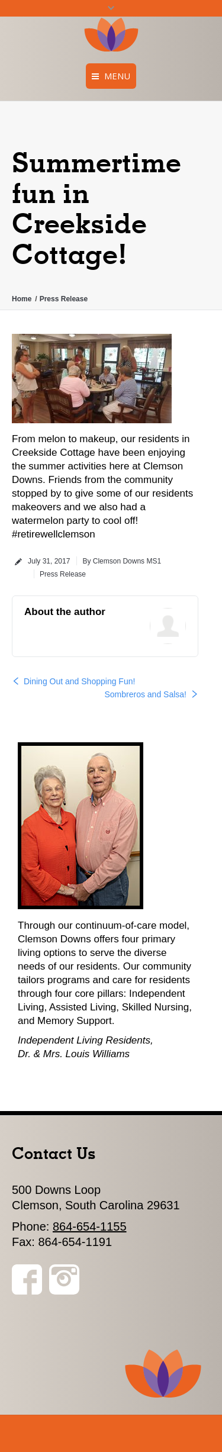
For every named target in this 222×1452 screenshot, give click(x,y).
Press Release (64, 299)
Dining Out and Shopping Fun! (79, 681)
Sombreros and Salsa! (145, 694)
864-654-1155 (90, 1226)
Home (21, 299)
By (121, 561)
